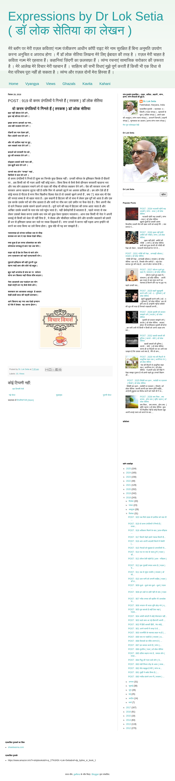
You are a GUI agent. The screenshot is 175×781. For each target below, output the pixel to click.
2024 (129, 472)
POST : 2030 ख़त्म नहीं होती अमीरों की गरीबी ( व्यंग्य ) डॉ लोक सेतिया (152, 235)
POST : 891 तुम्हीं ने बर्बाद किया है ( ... (143, 672)
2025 (129, 468)
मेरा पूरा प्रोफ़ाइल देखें (131, 125)
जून (130, 690)
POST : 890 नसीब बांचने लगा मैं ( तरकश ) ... (146, 676)
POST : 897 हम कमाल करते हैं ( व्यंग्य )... (144, 645)
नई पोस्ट (12, 395)
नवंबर (131, 505)
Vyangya (32, 84)
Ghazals (68, 84)
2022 (129, 481)
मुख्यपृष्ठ (59, 395)
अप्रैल (131, 698)
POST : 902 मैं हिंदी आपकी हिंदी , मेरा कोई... (145, 624)
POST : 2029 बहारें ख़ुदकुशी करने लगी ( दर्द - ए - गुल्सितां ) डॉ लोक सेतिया (152, 293)
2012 (129, 728)
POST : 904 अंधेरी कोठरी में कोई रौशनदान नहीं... (147, 616)
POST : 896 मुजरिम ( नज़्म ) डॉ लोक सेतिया (145, 649)
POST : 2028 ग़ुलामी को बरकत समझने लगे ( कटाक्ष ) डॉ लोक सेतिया (152, 314)
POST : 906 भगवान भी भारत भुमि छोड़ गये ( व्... (147, 605)
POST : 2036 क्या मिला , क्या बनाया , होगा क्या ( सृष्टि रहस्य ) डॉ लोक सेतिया (153, 399)
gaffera (77, 774)
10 (17, 374)
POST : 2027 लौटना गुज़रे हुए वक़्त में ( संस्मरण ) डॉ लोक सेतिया (153, 270)
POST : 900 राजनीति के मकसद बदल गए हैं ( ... (147, 632)
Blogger (95, 774)
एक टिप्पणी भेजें (18, 389)
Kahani (104, 84)
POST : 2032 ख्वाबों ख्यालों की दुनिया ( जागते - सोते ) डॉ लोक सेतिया (152, 338)
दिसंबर (131, 501)
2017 (129, 707)
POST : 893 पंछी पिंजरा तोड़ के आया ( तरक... (146, 664)
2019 (129, 493)
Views (50, 84)
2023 (129, 477)
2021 (129, 485)
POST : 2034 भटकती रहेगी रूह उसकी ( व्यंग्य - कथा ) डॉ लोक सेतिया (153, 211)
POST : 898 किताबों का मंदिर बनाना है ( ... (145, 641)
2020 (129, 489)
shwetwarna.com (16, 747)
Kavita (87, 84)
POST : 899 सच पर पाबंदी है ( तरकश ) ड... (145, 637)
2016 (129, 712)
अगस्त (131, 682)
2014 (129, 720)
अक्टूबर (132, 509)
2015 (129, 716)
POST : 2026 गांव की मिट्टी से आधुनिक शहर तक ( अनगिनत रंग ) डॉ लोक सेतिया (153, 359)
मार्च (130, 702)
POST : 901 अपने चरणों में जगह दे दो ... (144, 628)
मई (130, 694)
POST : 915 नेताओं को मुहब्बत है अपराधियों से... (147, 548)
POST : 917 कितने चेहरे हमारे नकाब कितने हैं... (147, 537)
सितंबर (131, 513)
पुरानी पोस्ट (107, 395)
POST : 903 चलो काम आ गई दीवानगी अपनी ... (146, 620)
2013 (129, 724)
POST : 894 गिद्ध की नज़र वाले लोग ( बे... (144, 660)
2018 (129, 497)
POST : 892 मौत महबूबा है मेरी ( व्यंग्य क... (145, 668)
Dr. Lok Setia (149, 101)
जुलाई (131, 686)
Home (13, 84)
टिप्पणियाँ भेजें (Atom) (25, 400)
